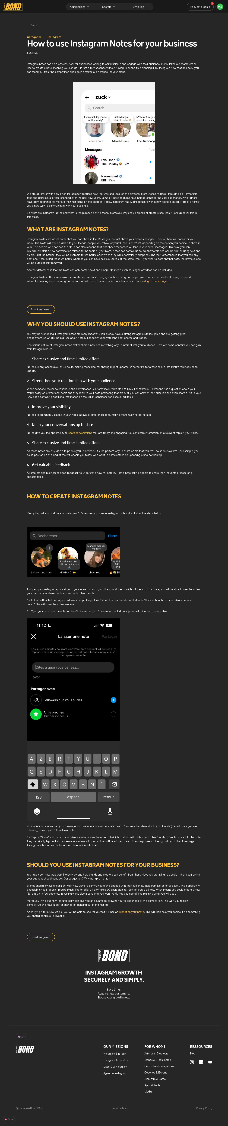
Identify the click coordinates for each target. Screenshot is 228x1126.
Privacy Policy (204, 1108)
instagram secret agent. (156, 281)
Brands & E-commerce (157, 1059)
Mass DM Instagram (115, 1066)
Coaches (149, 1072)
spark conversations (80, 432)
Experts (162, 1072)
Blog (192, 1053)
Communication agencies (159, 1066)
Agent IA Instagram (114, 1073)
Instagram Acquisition (116, 1060)
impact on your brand (131, 911)
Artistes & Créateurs (156, 1053)
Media (148, 1091)
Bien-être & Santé (155, 1078)
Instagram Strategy (114, 1053)
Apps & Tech (152, 1085)
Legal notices (120, 1108)
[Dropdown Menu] (80, 6)
